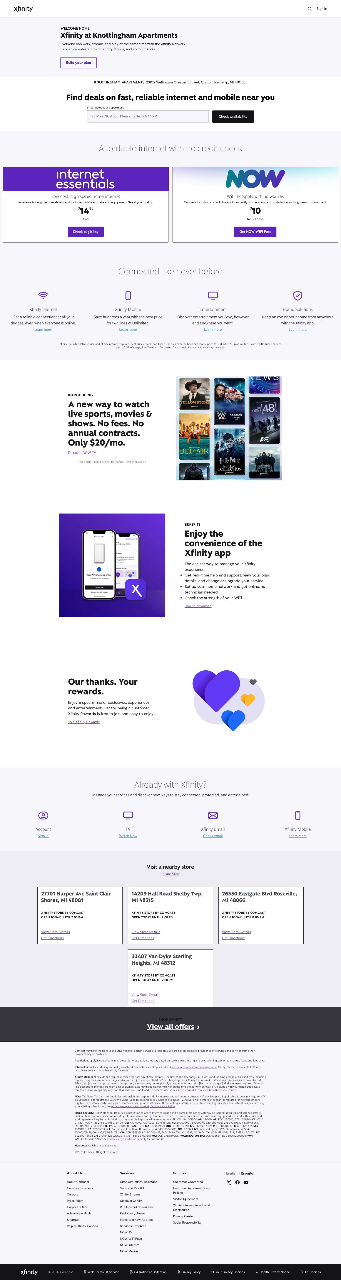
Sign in (43, 836)
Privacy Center (183, 1216)
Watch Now (128, 836)
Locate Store (171, 874)
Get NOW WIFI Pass (255, 231)
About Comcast (78, 1182)
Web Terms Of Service (101, 1272)
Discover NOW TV (82, 453)
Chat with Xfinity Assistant (138, 1182)
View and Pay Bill (132, 1188)
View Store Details (55, 932)
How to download (198, 606)
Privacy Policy (189, 1272)
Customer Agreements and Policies (192, 1190)
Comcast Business (80, 1188)
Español (247, 1173)
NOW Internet (129, 1245)
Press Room (75, 1201)
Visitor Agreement (185, 1199)
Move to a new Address (136, 1220)
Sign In (322, 8)
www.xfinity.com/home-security (128, 1139)
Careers (72, 1194)
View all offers (170, 1026)
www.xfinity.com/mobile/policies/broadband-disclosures (203, 1090)
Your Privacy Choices (228, 1272)
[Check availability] (233, 116)
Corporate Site (77, 1207)
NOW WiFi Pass (131, 1239)
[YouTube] (246, 1182)
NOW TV (126, 1232)
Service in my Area (133, 1226)
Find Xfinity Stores (132, 1213)
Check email (213, 836)
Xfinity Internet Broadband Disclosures (191, 1207)
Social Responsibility (187, 1222)
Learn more (43, 330)
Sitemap (73, 1220)
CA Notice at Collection (148, 1272)
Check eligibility (86, 231)
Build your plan (78, 62)
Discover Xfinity (131, 1201)
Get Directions (52, 938)
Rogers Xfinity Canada (82, 1226)
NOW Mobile (129, 1251)
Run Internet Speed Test (137, 1207)
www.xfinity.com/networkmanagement (194, 1067)
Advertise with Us (79, 1213)
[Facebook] (237, 1182)
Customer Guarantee (188, 1182)
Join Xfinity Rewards (84, 722)
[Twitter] (228, 1182)
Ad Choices (310, 1272)
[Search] (309, 8)
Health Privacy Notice (272, 1272)
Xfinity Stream (130, 1194)
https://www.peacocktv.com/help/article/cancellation (143, 1106)
